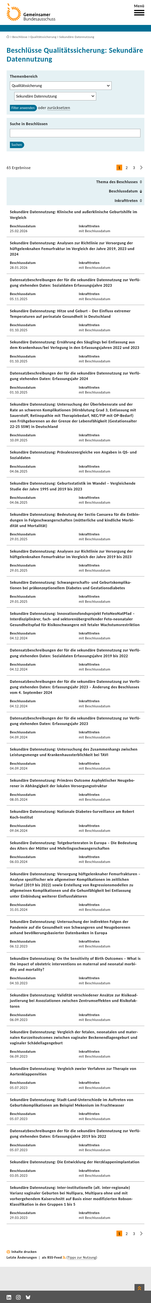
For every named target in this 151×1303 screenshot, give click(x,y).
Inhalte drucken (24, 1252)
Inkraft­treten (126, 200)
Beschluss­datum (123, 191)
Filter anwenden (23, 108)
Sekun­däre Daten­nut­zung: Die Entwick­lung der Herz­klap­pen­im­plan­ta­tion (75, 1162)
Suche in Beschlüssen (29, 123)
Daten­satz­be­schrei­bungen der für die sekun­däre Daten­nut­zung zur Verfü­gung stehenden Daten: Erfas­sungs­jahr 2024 (75, 376)
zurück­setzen (58, 107)
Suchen (16, 145)
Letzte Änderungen (22, 1257)
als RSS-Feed (52, 1257)
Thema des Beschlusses (117, 181)
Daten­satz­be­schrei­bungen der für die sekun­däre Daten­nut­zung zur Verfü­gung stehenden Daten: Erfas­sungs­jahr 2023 (75, 721)
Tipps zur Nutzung (82, 1257)
